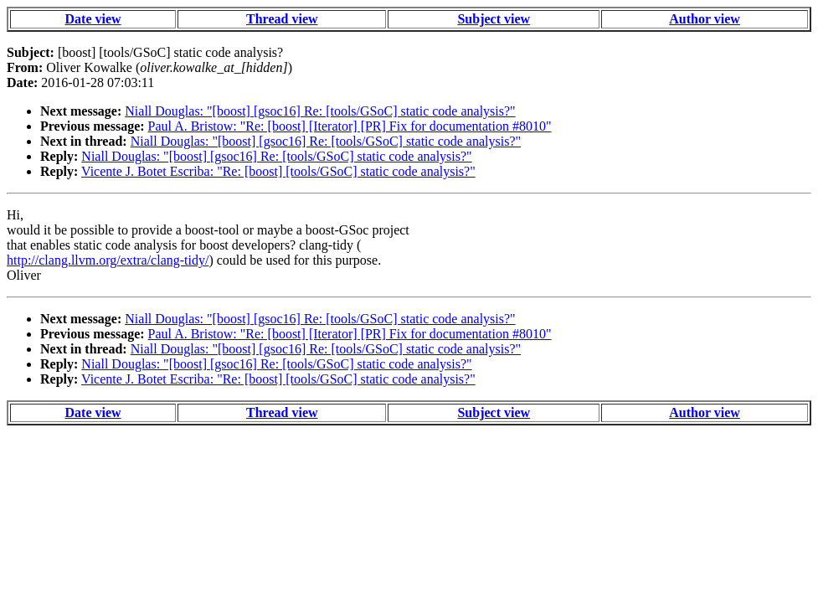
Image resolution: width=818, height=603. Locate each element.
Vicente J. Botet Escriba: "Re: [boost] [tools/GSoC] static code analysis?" (278, 171)
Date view (93, 19)
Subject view (493, 19)
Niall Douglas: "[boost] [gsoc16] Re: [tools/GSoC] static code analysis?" (320, 111)
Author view (704, 19)
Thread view (281, 19)
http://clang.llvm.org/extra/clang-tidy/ (107, 260)
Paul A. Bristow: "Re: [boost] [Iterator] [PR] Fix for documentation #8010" (350, 126)
